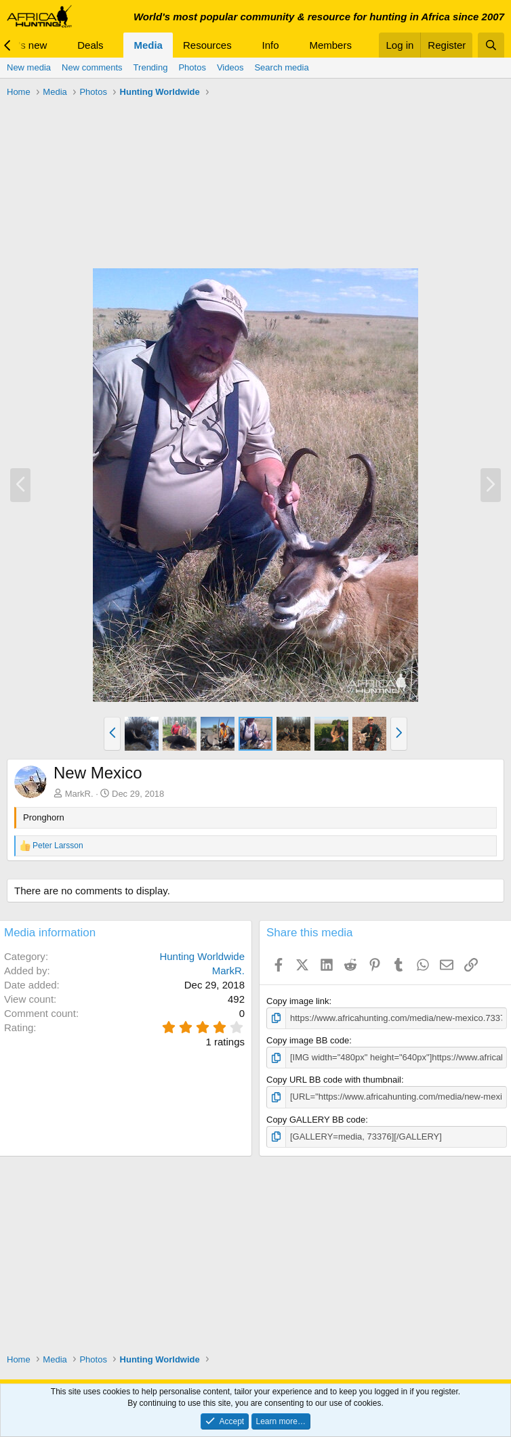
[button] (57, 45)
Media (148, 45)
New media (29, 67)
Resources (207, 45)
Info (270, 45)
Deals (90, 45)
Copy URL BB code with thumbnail (333, 1080)
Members (330, 45)
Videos (230, 67)
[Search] (491, 45)
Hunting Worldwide (202, 956)
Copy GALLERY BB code (315, 1120)
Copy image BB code (307, 1040)
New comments (92, 67)
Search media (281, 67)
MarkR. (79, 794)
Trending (151, 67)
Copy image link (297, 1001)
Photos (191, 67)
